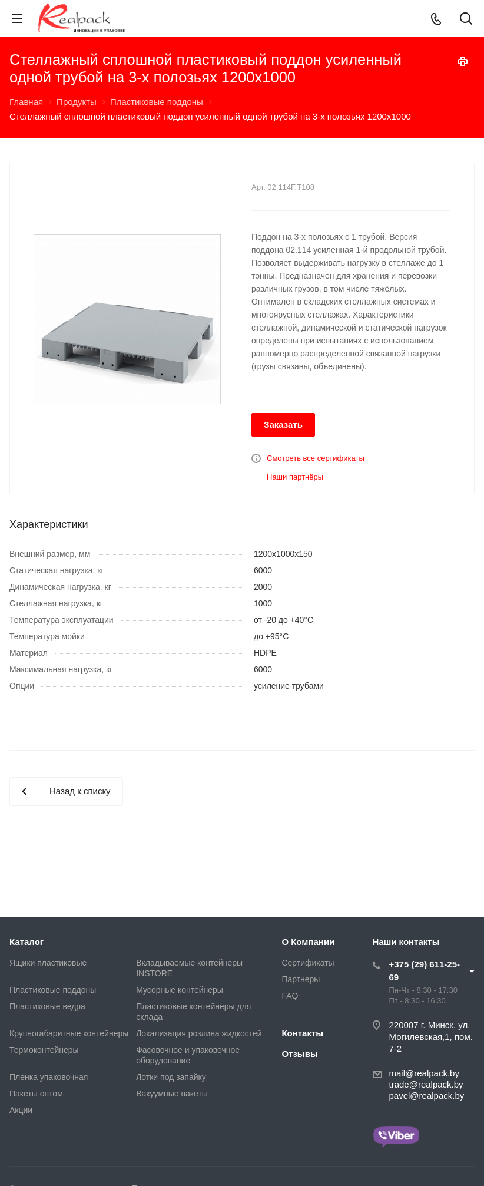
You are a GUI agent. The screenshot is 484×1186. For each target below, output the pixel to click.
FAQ (289, 995)
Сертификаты (307, 962)
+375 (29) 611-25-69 (424, 970)
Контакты (302, 1033)
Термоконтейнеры (44, 1050)
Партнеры (300, 979)
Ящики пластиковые (48, 962)
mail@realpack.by (424, 1073)
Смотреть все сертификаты (315, 458)
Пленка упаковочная (48, 1077)
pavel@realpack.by (427, 1096)
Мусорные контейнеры (179, 990)
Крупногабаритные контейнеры (68, 1033)
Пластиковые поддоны (52, 990)
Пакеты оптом (36, 1093)
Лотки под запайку (171, 1077)
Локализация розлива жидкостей (198, 1033)
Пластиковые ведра (47, 1006)
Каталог (26, 942)
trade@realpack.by (426, 1084)
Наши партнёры (295, 477)
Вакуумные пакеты (172, 1093)
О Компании (307, 942)
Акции (20, 1110)
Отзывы (299, 1054)
